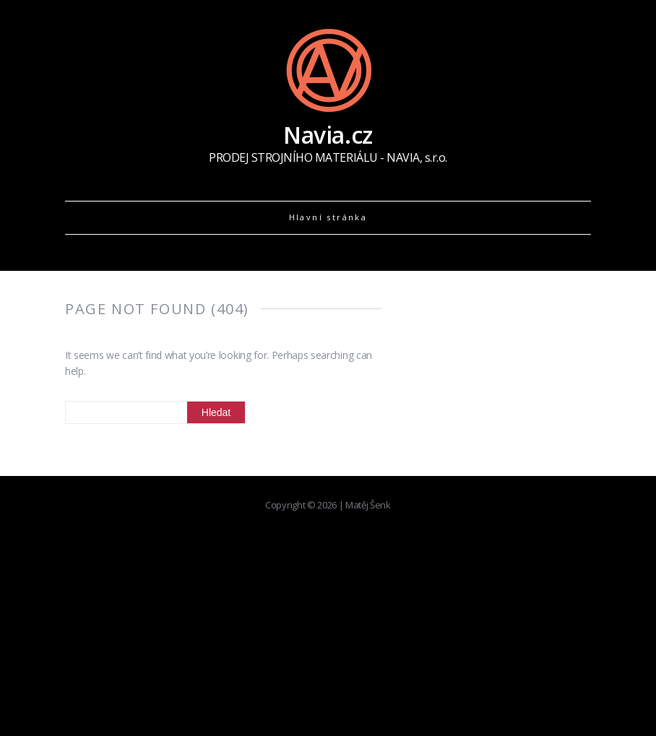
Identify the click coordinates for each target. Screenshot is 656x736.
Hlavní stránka (328, 217)
